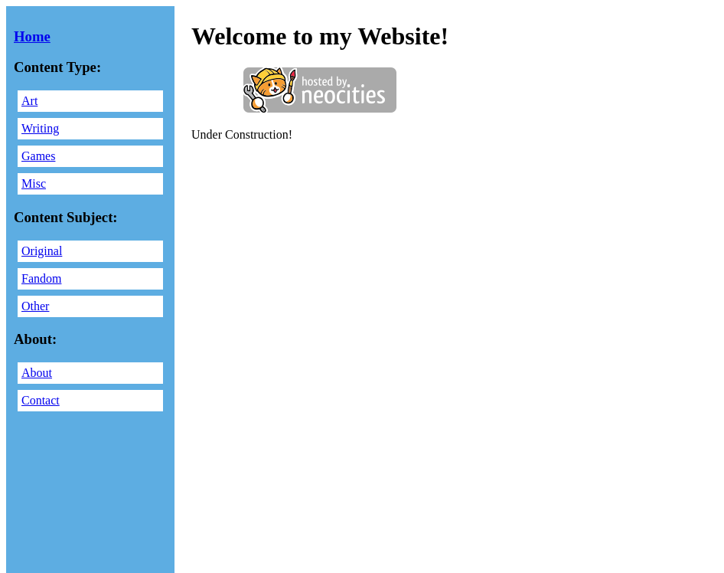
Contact (40, 400)
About (36, 372)
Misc (33, 183)
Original (41, 250)
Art (29, 100)
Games (38, 155)
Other (35, 306)
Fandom (41, 278)
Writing (40, 128)
